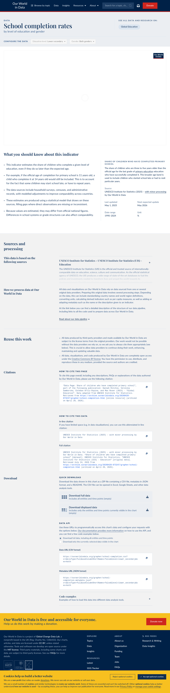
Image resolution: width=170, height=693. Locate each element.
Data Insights (148, 653)
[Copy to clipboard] (143, 387)
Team (117, 664)
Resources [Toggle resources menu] (79, 5)
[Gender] (83, 41)
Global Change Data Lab (48, 644)
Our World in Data (20, 5)
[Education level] (49, 41)
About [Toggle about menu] (94, 5)
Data (56, 6)
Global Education (129, 27)
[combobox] (118, 6)
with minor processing (155, 192)
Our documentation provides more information (101, 536)
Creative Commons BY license (86, 359)
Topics (90, 648)
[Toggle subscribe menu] (138, 6)
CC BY (42, 650)
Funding (118, 659)
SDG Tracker (93, 675)
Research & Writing (151, 648)
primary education (144, 172)
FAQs (53, 660)
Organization (121, 653)
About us (119, 648)
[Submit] (130, 5)
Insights (66, 6)
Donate (150, 6)
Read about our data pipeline (74, 319)
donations (45, 686)
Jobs (117, 669)
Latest (90, 670)
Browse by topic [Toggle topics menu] (40, 5)
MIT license (13, 657)
